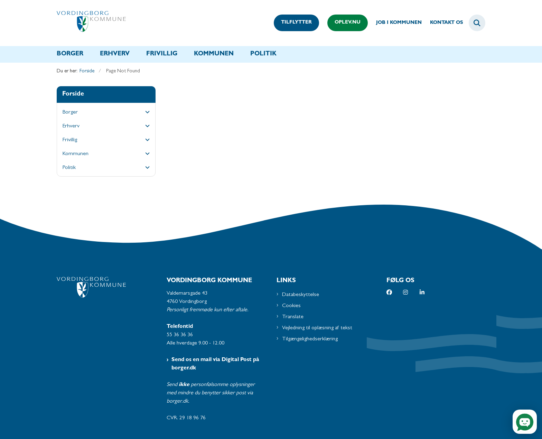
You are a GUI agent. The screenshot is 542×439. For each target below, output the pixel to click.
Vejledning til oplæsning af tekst (317, 328)
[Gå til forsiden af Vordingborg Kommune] (91, 23)
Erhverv (115, 54)
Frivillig (161, 54)
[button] (146, 113)
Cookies (291, 306)
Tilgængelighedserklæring (310, 339)
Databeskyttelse (300, 295)
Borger (70, 54)
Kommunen (214, 54)
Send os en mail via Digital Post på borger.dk (215, 364)
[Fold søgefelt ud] (477, 23)
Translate (292, 317)
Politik (263, 54)
